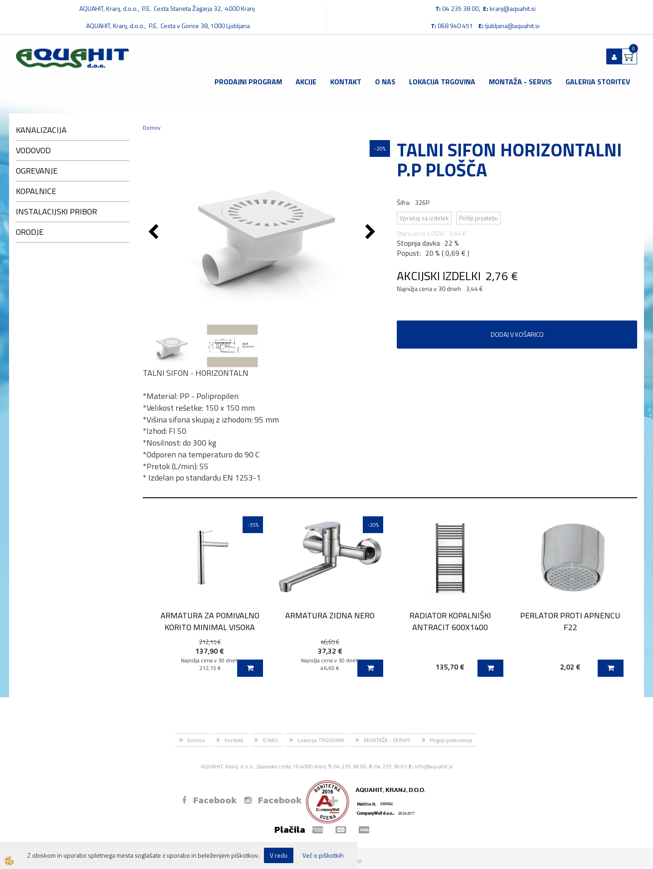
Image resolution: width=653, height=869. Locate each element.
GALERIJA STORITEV (597, 81)
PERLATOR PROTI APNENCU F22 (570, 621)
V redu (279, 855)
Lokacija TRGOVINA (442, 81)
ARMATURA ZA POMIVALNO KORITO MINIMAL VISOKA (210, 621)
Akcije (306, 81)
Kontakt (345, 81)
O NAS (385, 81)
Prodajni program (248, 81)
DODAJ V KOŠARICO (517, 334)
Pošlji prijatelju (478, 218)
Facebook (209, 800)
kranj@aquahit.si (513, 8)
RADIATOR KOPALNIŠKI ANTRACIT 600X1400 (450, 621)
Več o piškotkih (323, 855)
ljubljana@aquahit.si (512, 25)
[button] (371, 232)
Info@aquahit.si (433, 766)
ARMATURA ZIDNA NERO (330, 615)
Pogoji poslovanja (451, 740)
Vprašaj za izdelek (424, 218)
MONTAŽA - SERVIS (520, 81)
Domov (152, 127)
